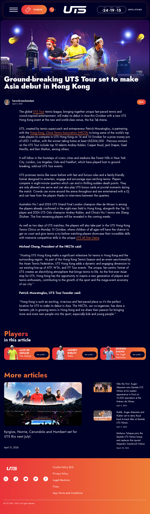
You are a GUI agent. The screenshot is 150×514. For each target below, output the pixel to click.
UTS (75, 9)
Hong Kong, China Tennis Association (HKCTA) (59, 133)
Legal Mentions (61, 480)
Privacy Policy (60, 474)
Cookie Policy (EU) (63, 467)
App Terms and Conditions (68, 493)
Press (56, 486)
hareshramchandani (23, 101)
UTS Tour (38, 112)
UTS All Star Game (87, 238)
